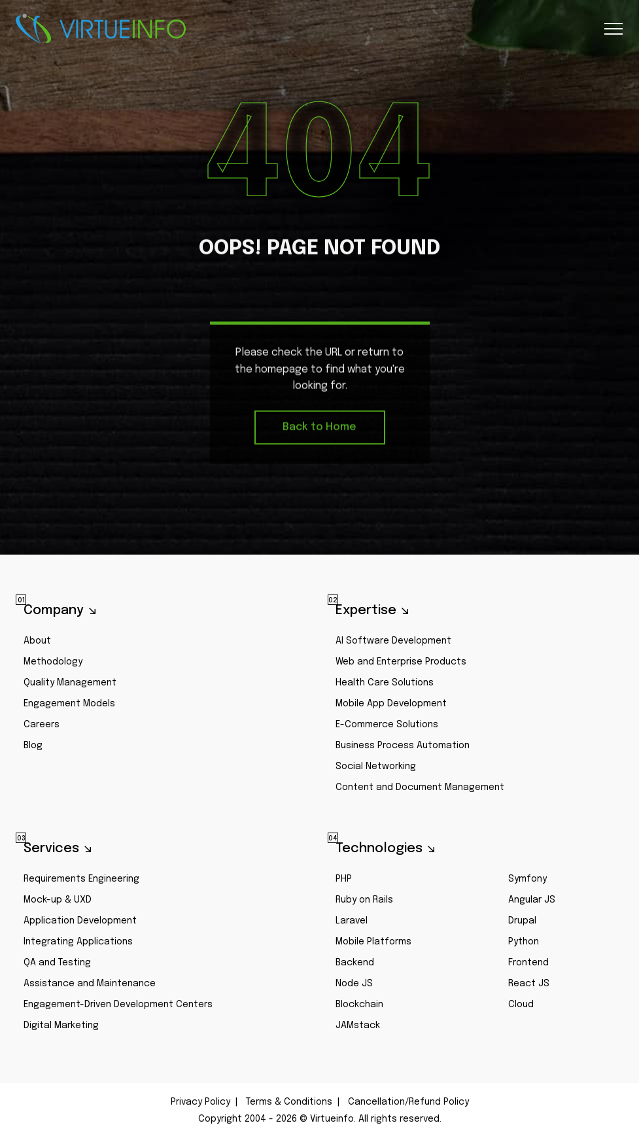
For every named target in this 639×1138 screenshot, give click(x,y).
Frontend (528, 962)
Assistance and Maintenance (90, 983)
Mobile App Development (391, 703)
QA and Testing (57, 962)
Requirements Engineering (81, 879)
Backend (355, 962)
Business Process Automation (403, 745)
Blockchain (359, 1004)
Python (523, 941)
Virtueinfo (101, 28)
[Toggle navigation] (613, 29)
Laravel (352, 920)
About (37, 641)
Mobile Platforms (373, 941)
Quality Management (70, 682)
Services (47, 847)
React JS (528, 983)
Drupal (522, 920)
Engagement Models (69, 703)
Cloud (521, 1004)
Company (50, 609)
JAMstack (358, 1025)
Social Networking (376, 766)
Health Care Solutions (385, 682)
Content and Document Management (420, 787)
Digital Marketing (61, 1025)
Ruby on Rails (364, 900)
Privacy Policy (200, 1102)
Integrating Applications (78, 941)
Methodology (53, 661)
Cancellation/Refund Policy (408, 1102)
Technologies (375, 847)
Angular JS (531, 900)
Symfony (527, 879)
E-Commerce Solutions (387, 724)
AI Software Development (393, 641)
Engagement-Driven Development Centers (118, 1004)
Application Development (80, 920)
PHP (344, 879)
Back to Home (319, 428)
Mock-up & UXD (58, 900)
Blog (33, 745)
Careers (42, 724)
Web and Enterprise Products (401, 661)
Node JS (354, 983)
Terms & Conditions (289, 1102)
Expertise (362, 609)
